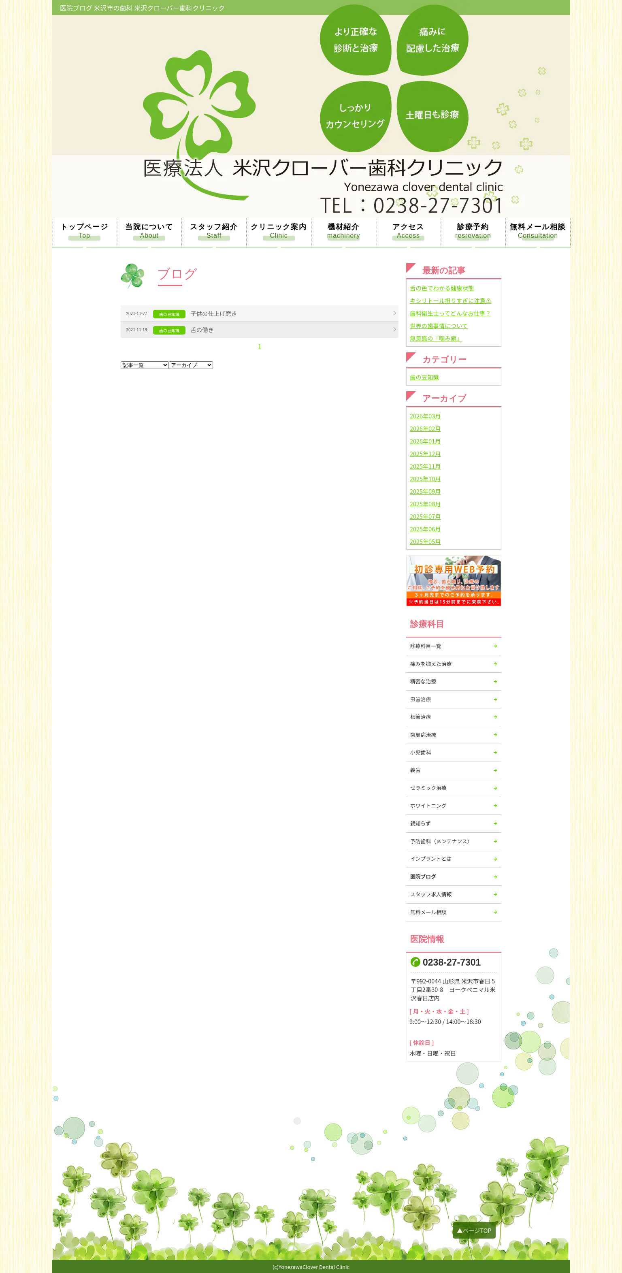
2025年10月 (425, 478)
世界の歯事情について (439, 325)
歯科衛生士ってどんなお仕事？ (450, 313)
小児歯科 (420, 752)
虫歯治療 (420, 699)
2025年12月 (425, 453)
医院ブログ (423, 876)
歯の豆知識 (424, 377)
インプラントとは (431, 858)
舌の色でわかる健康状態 (442, 288)
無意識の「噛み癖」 (436, 338)
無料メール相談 (538, 227)
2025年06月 (425, 529)
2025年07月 (425, 516)
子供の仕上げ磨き (213, 313)
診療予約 (473, 227)
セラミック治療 (428, 787)
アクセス (408, 227)
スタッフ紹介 (214, 227)
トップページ (84, 227)
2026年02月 (425, 428)
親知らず (420, 823)
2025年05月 (425, 541)
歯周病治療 (423, 734)
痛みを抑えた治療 (431, 663)
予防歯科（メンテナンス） (441, 841)
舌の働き (202, 329)
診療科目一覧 (425, 646)
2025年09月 (425, 491)
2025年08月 (425, 503)
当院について (149, 227)
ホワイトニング (428, 805)
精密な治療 (423, 681)
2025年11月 (425, 466)
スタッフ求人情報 (431, 894)
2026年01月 (425, 441)
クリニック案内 (279, 227)
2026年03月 (425, 416)
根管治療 (420, 717)
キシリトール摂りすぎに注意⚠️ (450, 300)
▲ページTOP (474, 1230)
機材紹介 (344, 227)
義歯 (415, 770)
